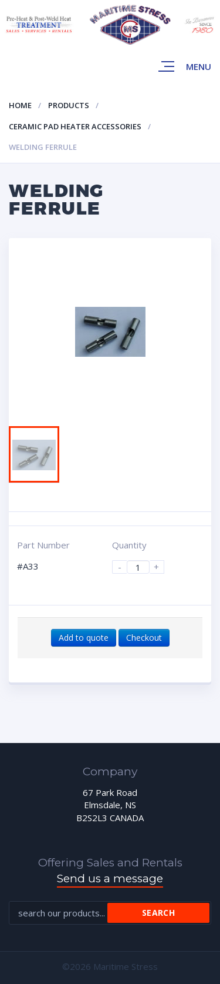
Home (20, 105)
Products (68, 105)
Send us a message (110, 878)
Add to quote (84, 637)
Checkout (144, 637)
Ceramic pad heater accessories (75, 126)
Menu (198, 66)
